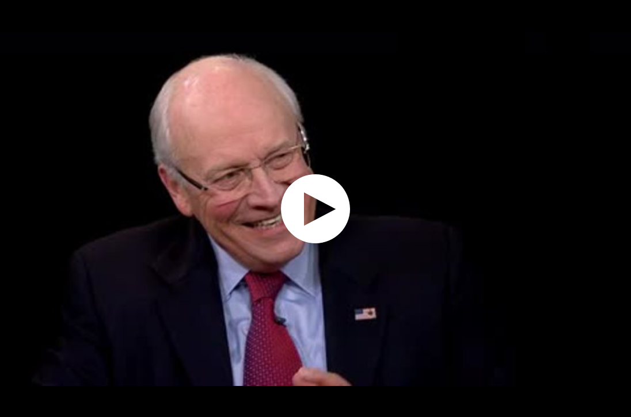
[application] (315, 208)
